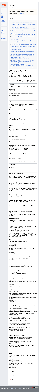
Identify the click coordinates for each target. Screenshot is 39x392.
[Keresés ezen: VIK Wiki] (20, 0)
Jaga (10, 379)
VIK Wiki (4, 0)
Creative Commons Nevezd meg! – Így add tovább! (16, 388)
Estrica (10, 374)
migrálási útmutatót (22, 13)
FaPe (10, 375)
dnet (10, 378)
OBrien (10, 371)
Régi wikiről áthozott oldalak (3, 38)
